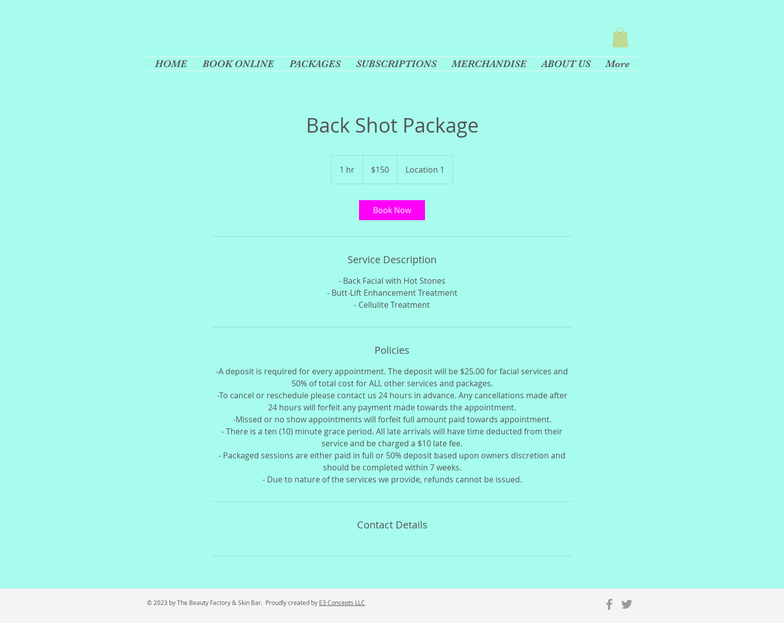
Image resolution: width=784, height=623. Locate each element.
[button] (620, 37)
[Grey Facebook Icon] (609, 604)
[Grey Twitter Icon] (627, 604)
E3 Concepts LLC (342, 602)
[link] (392, 210)
